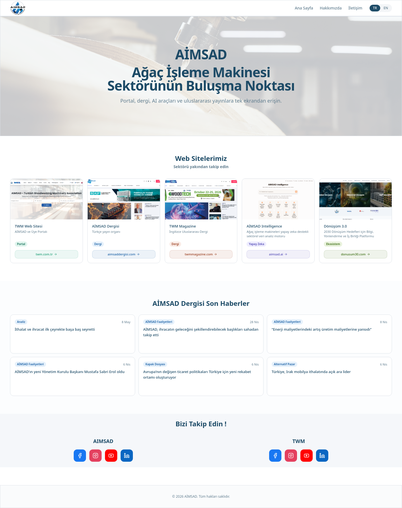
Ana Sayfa (304, 8)
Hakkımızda (331, 8)
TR (375, 8)
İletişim (355, 8)
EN (386, 8)
